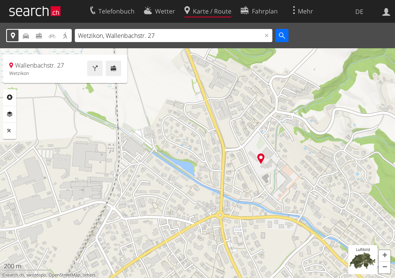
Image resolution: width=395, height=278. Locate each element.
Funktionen (9, 131)
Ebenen (9, 114)
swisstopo (36, 275)
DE (359, 11)
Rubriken (9, 97)
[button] (384, 256)
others (89, 275)
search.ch (14, 275)
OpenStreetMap (64, 275)
